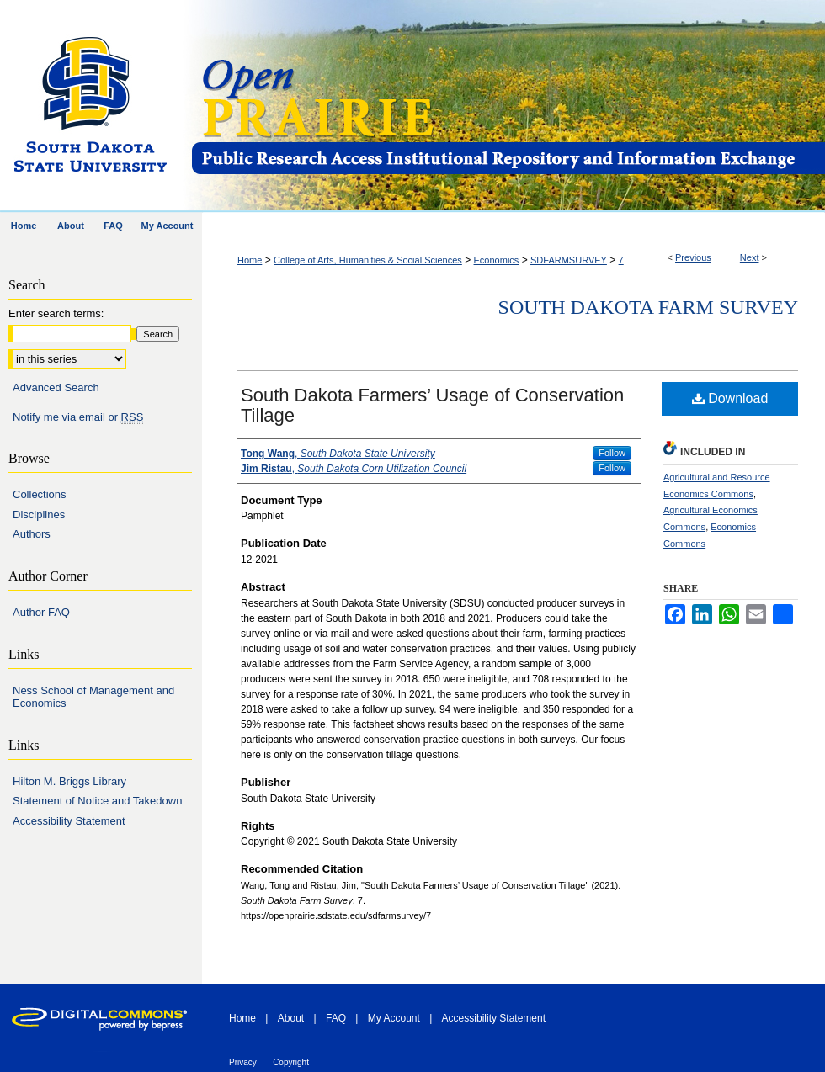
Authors (32, 534)
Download (730, 398)
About (291, 1018)
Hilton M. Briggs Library (69, 781)
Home (249, 260)
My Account (394, 1018)
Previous (693, 257)
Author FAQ (41, 612)
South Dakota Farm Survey (648, 307)
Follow (612, 453)
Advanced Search (56, 387)
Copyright (291, 1062)
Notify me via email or (78, 417)
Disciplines (39, 514)
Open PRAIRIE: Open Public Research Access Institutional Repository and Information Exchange (507, 106)
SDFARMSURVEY (568, 260)
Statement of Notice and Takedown (97, 800)
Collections (40, 494)
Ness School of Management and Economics (93, 697)
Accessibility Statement (69, 821)
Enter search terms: (56, 313)
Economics (496, 260)
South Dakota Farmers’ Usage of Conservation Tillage (432, 405)
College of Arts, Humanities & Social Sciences (368, 260)
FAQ (336, 1018)
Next (749, 257)
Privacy (243, 1062)
